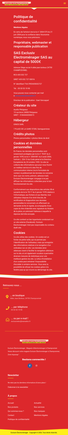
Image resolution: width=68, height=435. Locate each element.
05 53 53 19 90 (13, 310)
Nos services (39, 407)
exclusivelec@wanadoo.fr (25, 96)
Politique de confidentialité (18, 419)
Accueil (11, 403)
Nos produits (13, 407)
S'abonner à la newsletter (18, 387)
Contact (11, 415)
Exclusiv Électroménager (19, 433)
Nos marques (39, 411)
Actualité (37, 403)
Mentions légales (41, 415)
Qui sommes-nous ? (16, 411)
